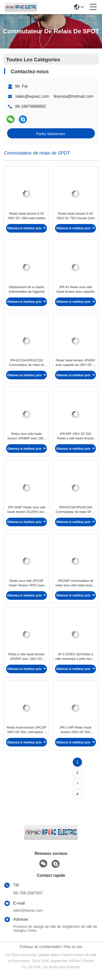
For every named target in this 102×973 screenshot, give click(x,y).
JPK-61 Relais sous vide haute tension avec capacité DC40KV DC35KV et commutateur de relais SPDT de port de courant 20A (75, 289)
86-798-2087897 (28, 893)
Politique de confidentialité (40, 947)
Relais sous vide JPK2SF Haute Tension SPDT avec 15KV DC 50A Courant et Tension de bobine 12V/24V (26, 583)
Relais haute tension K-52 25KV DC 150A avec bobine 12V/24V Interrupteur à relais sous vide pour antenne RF (26, 216)
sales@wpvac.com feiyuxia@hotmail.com (54, 96)
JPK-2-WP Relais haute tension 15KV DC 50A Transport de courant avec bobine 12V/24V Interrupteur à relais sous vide (75, 730)
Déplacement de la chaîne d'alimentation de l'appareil (26, 289)
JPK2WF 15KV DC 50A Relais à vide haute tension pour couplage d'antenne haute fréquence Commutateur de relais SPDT (75, 436)
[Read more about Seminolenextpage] (77, 783)
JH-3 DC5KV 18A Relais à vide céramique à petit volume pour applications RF (75, 657)
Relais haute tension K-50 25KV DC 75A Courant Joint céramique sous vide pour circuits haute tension (75, 216)
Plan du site (73, 947)
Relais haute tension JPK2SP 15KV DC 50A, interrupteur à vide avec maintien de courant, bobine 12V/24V (26, 730)
